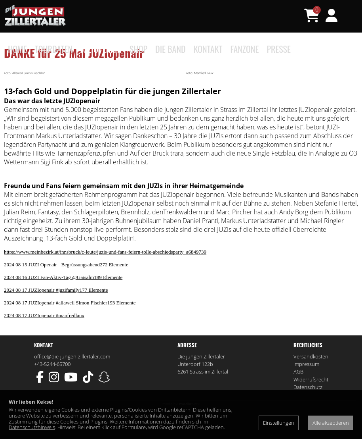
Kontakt (208, 48)
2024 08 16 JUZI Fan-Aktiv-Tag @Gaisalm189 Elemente (63, 303)
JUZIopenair (101, 48)
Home (17, 48)
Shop (138, 48)
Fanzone (245, 48)
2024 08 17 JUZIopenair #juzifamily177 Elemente (56, 316)
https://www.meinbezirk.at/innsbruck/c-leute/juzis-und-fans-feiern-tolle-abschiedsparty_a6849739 (105, 278)
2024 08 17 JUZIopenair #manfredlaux (44, 342)
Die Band (170, 48)
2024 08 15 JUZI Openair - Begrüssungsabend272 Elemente (66, 291)
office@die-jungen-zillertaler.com (72, 382)
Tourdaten (53, 48)
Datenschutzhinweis (32, 427)
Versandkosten (310, 382)
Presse (279, 48)
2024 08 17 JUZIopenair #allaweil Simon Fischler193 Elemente (70, 329)
